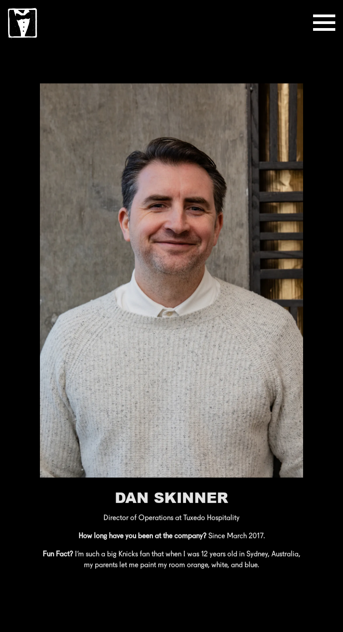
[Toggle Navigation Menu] (324, 23)
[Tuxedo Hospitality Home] (23, 23)
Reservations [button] (171, 620)
